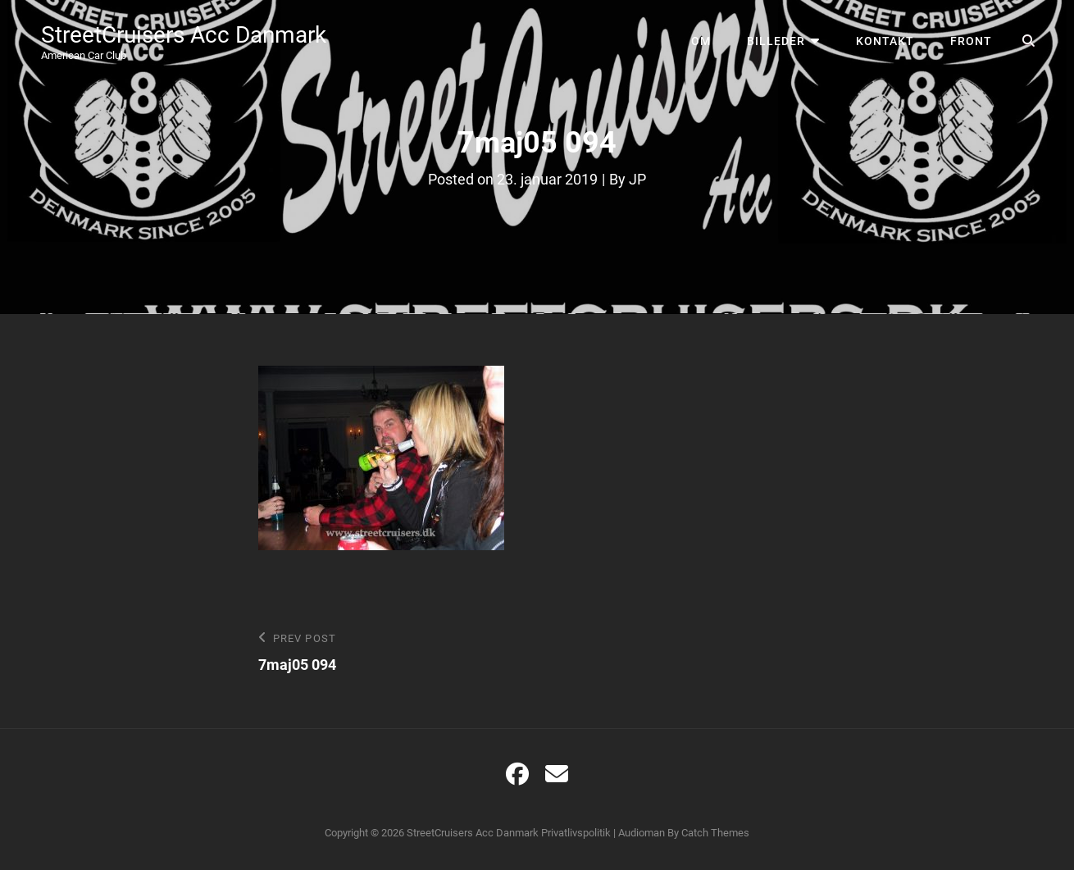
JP (637, 179)
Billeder (776, 41)
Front (971, 41)
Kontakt (885, 41)
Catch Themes (715, 833)
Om (701, 41)
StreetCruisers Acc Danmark (183, 34)
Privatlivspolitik (576, 833)
